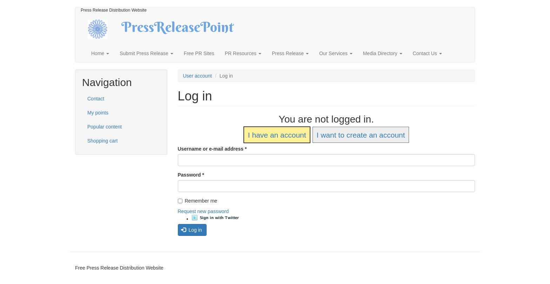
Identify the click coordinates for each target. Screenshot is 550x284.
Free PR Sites (199, 53)
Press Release (290, 53)
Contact (95, 98)
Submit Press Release (146, 53)
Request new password (203, 211)
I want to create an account (360, 135)
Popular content (104, 127)
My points (97, 112)
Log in (191, 230)
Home (100, 53)
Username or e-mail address (212, 149)
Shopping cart (102, 141)
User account (197, 76)
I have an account (277, 135)
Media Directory (382, 53)
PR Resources (243, 53)
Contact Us (427, 53)
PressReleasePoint (177, 29)
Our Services (336, 53)
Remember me (197, 201)
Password (191, 175)
